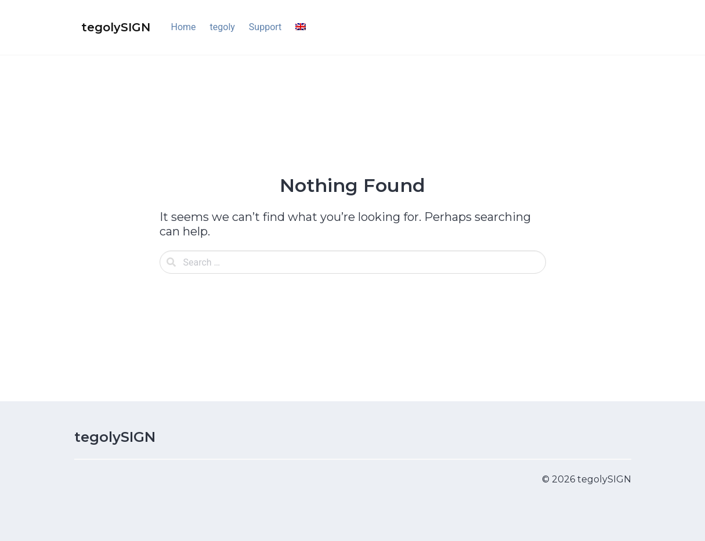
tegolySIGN (115, 437)
